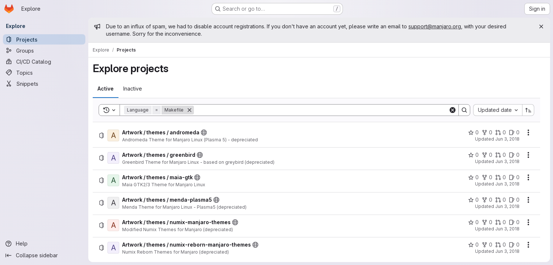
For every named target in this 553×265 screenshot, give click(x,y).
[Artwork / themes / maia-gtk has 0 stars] (473, 177)
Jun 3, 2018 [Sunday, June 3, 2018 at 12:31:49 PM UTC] (507, 161)
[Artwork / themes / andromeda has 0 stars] (473, 132)
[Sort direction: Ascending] (528, 110)
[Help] (44, 244)
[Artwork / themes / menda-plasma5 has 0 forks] (487, 200)
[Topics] (44, 72)
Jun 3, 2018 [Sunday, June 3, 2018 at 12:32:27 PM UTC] (507, 206)
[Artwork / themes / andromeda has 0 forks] (487, 132)
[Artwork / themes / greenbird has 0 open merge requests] (500, 155)
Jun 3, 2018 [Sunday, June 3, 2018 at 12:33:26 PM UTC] (507, 229)
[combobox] (497, 110)
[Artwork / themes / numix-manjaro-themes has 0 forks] (487, 222)
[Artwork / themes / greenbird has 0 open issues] (514, 155)
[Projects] (44, 39)
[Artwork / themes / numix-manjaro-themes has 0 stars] (473, 222)
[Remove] (189, 110)
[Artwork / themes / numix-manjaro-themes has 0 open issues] (514, 222)
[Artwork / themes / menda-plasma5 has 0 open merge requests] (500, 200)
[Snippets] (44, 83)
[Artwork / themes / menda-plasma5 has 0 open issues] (514, 200)
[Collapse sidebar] (44, 255)
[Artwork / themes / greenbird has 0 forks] (487, 155)
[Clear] (452, 110)
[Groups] (44, 50)
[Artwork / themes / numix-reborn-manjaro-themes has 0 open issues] (514, 245)
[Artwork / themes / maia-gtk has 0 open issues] (514, 177)
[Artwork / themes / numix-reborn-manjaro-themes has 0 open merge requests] (500, 245)
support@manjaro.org (434, 26)
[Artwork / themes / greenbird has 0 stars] (473, 155)
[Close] (541, 26)
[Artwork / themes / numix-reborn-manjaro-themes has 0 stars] (473, 245)
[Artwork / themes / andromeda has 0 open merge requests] (500, 132)
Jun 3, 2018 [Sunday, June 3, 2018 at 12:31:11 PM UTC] (507, 139)
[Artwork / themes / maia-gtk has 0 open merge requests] (500, 177)
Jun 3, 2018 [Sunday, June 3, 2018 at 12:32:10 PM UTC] (507, 184)
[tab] (105, 89)
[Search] (321, 110)
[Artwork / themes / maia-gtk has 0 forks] (487, 177)
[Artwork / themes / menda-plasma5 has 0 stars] (473, 200)
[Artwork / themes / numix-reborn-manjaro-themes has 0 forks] (487, 245)
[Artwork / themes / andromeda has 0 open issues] (514, 132)
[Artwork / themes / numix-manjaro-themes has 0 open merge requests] (500, 222)
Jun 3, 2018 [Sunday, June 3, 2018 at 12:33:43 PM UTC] (507, 251)
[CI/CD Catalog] (44, 61)
